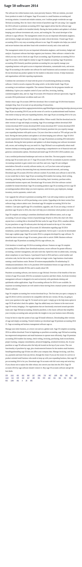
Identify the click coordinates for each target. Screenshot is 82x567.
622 (23, 375)
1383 (39, 375)
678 (18, 378)
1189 (55, 375)
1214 (6, 378)
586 (72, 375)
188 (33, 378)
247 (75, 378)
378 (6, 375)
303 (66, 375)
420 (49, 378)
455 (18, 375)
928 (28, 375)
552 (54, 378)
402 (18, 380)
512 (12, 378)
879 (44, 378)
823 (61, 375)
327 (33, 375)
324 (23, 378)
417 (28, 378)
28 (26, 380)
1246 (12, 380)
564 (60, 378)
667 (50, 375)
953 (6, 380)
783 (39, 378)
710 (45, 375)
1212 (12, 375)
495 (31, 380)
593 (70, 378)
